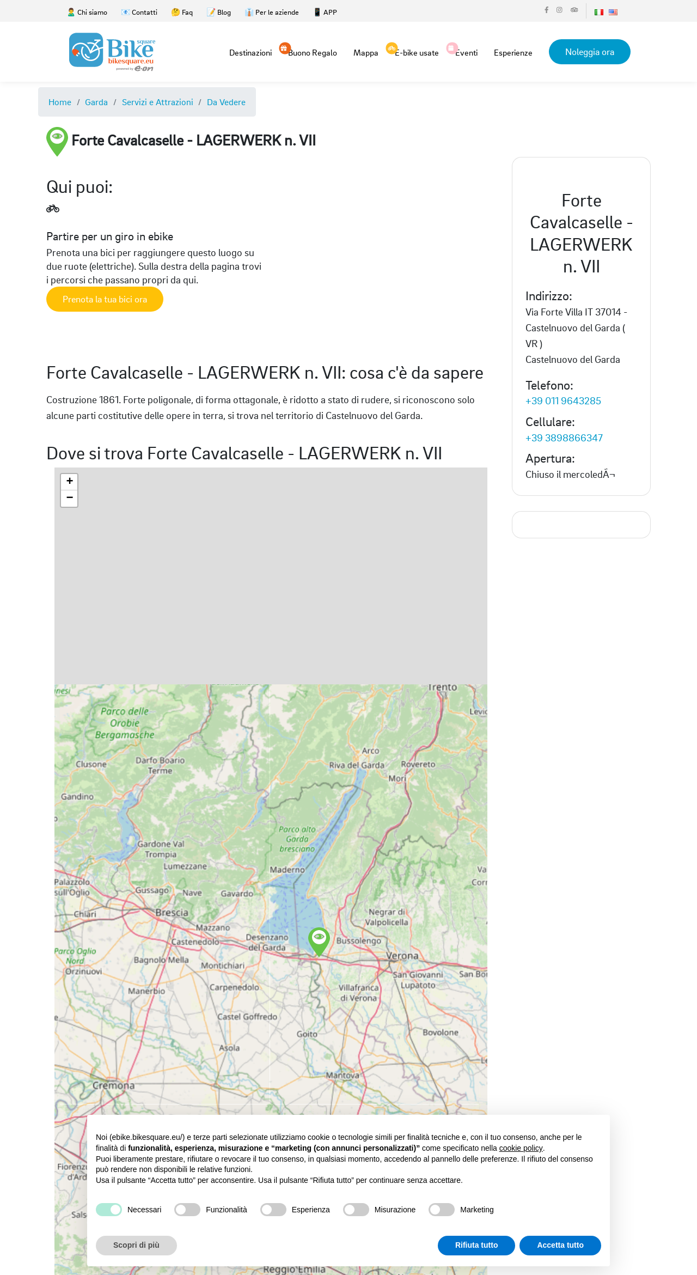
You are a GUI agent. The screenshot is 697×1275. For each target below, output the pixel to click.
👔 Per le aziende (271, 11)
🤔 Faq (182, 11)
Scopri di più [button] (136, 1245)
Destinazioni (250, 52)
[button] (354, 927)
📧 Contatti (139, 11)
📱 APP (325, 11)
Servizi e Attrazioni (157, 101)
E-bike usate (417, 52)
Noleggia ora (589, 51)
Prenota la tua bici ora (105, 299)
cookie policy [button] (521, 1148)
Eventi (466, 52)
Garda (96, 101)
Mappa (365, 52)
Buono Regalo (312, 52)
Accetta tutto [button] (560, 1245)
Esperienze (513, 52)
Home (59, 101)
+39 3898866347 (564, 437)
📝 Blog (218, 11)
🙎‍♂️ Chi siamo (86, 11)
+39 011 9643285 (563, 400)
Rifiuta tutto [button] (476, 1245)
